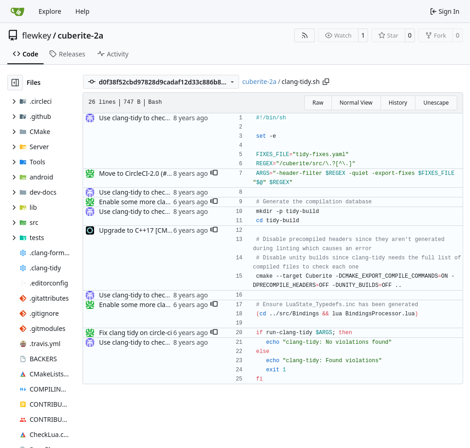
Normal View (356, 102)
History (398, 102)
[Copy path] (326, 81)
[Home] (17, 11)
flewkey (36, 35)
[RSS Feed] (304, 35)
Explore (50, 11)
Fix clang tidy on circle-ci (135, 332)
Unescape (435, 102)
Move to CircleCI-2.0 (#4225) (141, 173)
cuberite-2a (81, 35)
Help (82, 11)
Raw (318, 102)
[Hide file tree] (15, 82)
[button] (214, 173)
